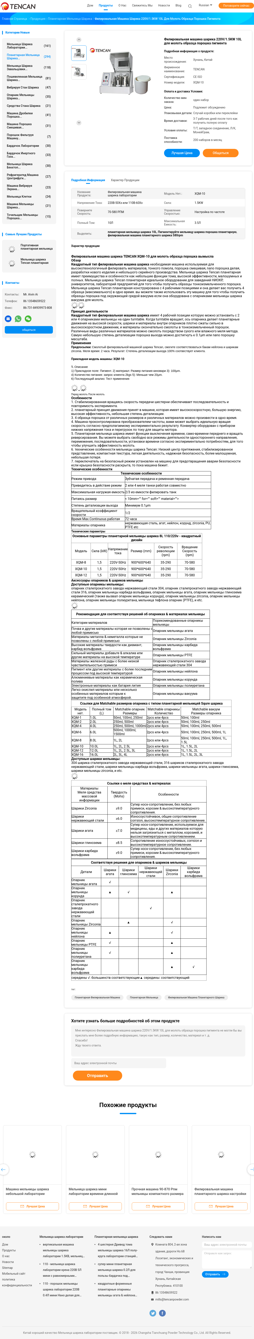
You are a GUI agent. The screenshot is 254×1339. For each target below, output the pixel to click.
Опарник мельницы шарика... (29, 96)
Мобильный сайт (13, 1273)
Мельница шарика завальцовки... (29, 67)
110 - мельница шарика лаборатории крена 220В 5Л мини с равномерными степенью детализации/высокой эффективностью (62, 1270)
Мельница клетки (29, 196)
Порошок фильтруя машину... (29, 136)
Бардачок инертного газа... (29, 155)
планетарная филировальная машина (97, 997)
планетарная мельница (144, 997)
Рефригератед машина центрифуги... (29, 176)
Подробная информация (88, 180)
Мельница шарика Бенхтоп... (29, 165)
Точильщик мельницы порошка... (29, 216)
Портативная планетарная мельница (37, 247)
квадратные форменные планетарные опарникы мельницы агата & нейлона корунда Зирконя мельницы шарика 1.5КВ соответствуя (117, 1290)
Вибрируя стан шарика (29, 87)
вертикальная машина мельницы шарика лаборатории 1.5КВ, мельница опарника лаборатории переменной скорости (63, 1251)
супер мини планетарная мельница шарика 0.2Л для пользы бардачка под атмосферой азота (116, 1270)
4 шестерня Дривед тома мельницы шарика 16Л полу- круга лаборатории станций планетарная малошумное (118, 1251)
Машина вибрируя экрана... (29, 187)
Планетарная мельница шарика (116, 1236)
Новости (8, 1262)
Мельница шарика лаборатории (61, 1236)
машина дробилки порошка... (29, 115)
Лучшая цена (182, 153)
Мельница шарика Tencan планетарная (35, 261)
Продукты (9, 1250)
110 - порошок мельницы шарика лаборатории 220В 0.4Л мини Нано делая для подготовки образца (61, 1290)
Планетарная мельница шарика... (29, 56)
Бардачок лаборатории (29, 146)
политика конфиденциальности (16, 1282)
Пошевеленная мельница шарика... (29, 78)
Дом (5, 1244)
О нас (6, 1256)
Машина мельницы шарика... (29, 205)
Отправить (97, 1075)
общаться (28, 329)
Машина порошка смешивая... (29, 125)
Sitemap (7, 1267)
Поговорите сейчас (236, 5)
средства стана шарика (29, 106)
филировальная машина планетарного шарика (196, 997)
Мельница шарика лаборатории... (29, 45)
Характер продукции (125, 180)
